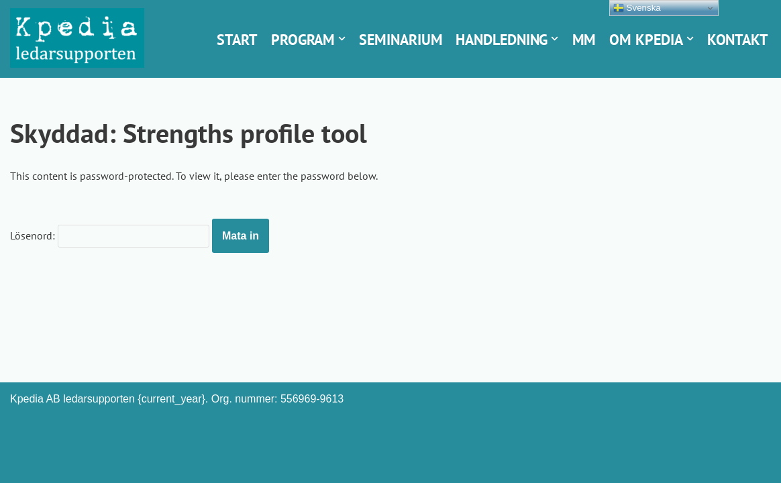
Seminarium (400, 39)
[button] (342, 38)
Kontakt (737, 39)
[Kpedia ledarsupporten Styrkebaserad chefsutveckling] (77, 38)
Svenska (637, 8)
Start (237, 39)
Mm (584, 39)
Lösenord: (109, 236)
